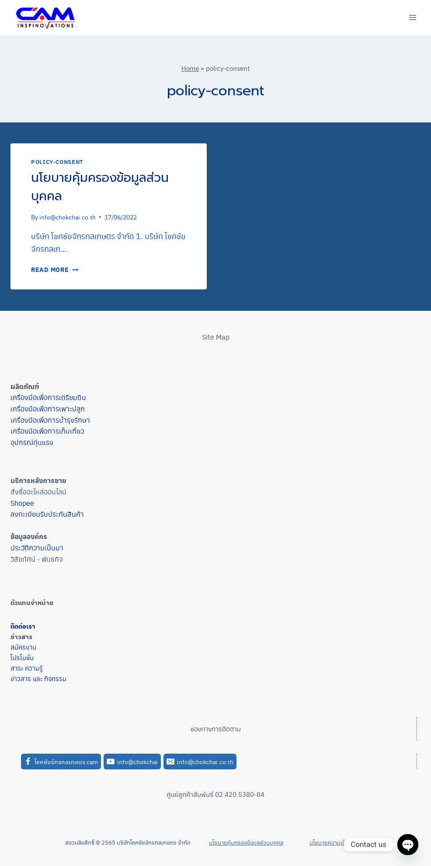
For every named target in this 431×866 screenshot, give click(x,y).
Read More (54, 269)
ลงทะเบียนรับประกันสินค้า (47, 514)
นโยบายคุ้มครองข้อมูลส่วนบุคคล (100, 186)
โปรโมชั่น (22, 657)
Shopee (22, 503)
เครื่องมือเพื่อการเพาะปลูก (47, 408)
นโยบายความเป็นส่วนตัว (337, 842)
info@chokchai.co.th (67, 216)
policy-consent (57, 162)
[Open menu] (412, 17)
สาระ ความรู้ (26, 667)
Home (190, 68)
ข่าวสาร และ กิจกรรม (38, 678)
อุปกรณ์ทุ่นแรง (31, 442)
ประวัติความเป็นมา (36, 548)
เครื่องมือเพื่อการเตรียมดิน (48, 397)
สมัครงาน (23, 646)
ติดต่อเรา (22, 626)
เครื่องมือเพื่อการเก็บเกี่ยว (47, 431)
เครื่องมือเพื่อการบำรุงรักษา (50, 420)
